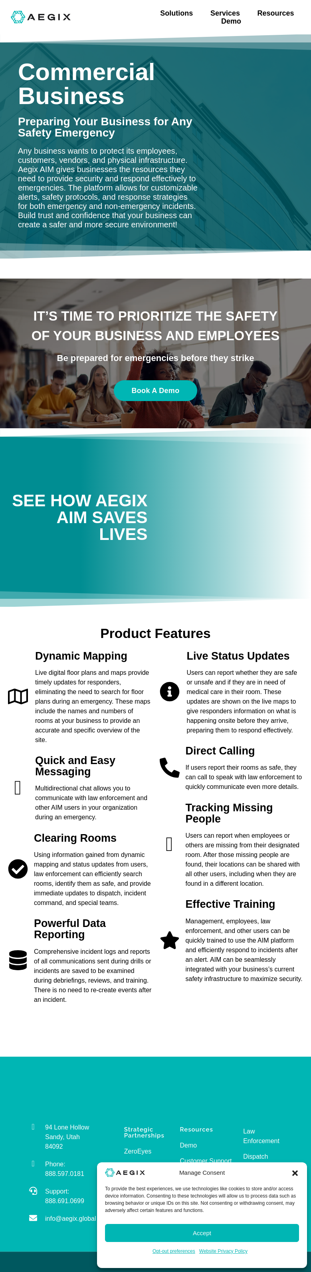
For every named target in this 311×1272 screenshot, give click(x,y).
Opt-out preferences (174, 1251)
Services (227, 13)
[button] (295, 1173)
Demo (231, 21)
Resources (278, 13)
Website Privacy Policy (223, 1251)
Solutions (178, 13)
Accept (202, 1233)
